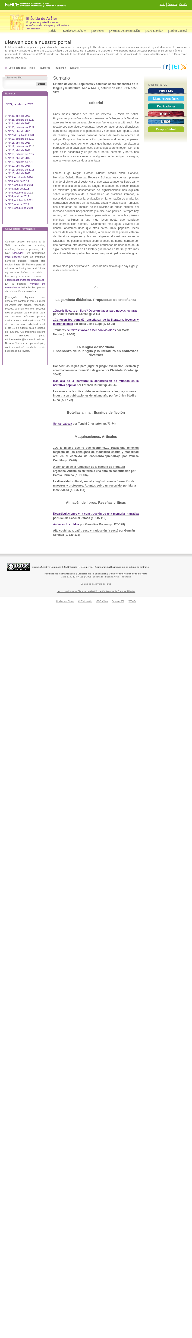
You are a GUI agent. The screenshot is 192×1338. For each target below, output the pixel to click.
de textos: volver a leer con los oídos (91, 330)
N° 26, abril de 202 (18, 115)
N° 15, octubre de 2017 (21, 154)
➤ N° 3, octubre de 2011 (19, 200)
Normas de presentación (125, 30)
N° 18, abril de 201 (18, 142)
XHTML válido (85, 601)
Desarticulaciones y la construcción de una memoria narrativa (96, 513)
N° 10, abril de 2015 (19, 173)
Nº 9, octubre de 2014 (20, 177)
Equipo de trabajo (74, 30)
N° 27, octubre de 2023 (20, 104)
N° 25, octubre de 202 (20, 119)
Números (45, 68)
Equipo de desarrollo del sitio (96, 584)
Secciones (98, 30)
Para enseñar (154, 30)
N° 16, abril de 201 (18, 150)
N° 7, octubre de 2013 (20, 185)
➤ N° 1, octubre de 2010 (19, 207)
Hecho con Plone (65, 601)
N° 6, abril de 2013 (18, 188)
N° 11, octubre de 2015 (21, 169)
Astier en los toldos (66, 524)
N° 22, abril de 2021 (19, 131)
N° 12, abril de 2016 (19, 165)
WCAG (132, 601)
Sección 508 (118, 601)
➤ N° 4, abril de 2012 (17, 196)
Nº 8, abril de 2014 (18, 181)
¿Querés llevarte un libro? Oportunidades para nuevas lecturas (95, 310)
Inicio (162, 4)
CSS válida (102, 601)
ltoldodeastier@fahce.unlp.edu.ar (25, 279)
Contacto (172, 4)
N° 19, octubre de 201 (20, 138)
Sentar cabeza (62, 423)
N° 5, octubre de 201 (19, 192)
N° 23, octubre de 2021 (21, 127)
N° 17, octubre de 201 (20, 146)
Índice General (178, 30)
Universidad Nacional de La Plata (128, 574)
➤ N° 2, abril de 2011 (17, 204)
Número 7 (61, 68)
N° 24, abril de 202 (18, 123)
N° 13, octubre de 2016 (21, 162)
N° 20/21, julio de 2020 (21, 135)
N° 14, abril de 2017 (19, 158)
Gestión (183, 4)
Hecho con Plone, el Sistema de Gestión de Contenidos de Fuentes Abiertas (96, 591)
